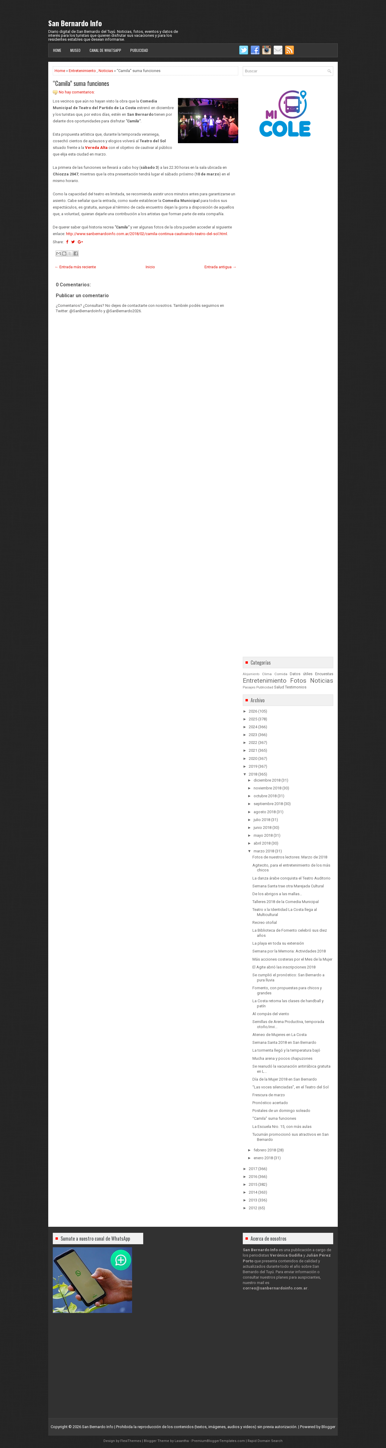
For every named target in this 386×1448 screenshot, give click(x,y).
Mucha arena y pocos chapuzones (282, 1058)
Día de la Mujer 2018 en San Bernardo (284, 1079)
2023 (253, 734)
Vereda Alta (96, 147)
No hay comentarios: (77, 92)
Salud (279, 687)
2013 (253, 1200)
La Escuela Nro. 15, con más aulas (282, 1126)
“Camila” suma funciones (81, 83)
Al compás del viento (270, 1014)
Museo (75, 50)
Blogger (328, 1426)
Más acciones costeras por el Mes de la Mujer (292, 959)
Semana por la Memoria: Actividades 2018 (289, 951)
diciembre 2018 (267, 780)
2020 (253, 758)
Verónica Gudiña (286, 1255)
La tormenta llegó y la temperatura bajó (286, 1050)
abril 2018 (262, 843)
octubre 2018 (265, 796)
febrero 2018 (265, 1150)
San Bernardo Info (75, 22)
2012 (253, 1208)
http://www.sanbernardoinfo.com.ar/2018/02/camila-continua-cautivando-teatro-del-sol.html (146, 233)
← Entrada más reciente (75, 267)
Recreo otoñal (264, 922)
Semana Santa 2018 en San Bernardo (284, 1042)
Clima (267, 674)
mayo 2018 (263, 835)
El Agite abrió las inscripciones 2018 (283, 967)
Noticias (106, 70)
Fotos (298, 680)
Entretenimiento (82, 70)
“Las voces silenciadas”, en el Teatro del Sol (290, 1087)
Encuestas (324, 674)
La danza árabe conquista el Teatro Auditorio (291, 878)
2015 (253, 1184)
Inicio (150, 267)
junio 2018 (262, 827)
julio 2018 (262, 819)
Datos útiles (301, 674)
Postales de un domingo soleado (281, 1110)
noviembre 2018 (267, 788)
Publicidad (139, 50)
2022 (253, 742)
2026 (253, 711)
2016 (253, 1176)
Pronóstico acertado (270, 1102)
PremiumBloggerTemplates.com (218, 1441)
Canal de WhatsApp (105, 50)
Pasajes (249, 687)
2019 (253, 766)
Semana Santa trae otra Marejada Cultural (288, 886)
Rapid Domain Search (265, 1441)
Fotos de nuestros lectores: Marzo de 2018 (289, 857)
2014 (253, 1192)
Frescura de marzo (268, 1095)
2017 (253, 1168)
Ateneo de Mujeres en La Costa (279, 1034)
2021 (253, 750)
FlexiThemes (130, 1441)
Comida (280, 674)
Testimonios (295, 687)
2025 (253, 719)
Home (57, 50)
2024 (253, 727)
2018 (253, 774)
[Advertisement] (145, 484)
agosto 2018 (265, 812)
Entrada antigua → (220, 267)
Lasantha (182, 1441)
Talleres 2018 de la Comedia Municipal (285, 901)
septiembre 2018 (268, 803)
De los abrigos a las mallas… (277, 894)
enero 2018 (263, 1158)
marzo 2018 (264, 851)
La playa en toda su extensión (278, 943)
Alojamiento (251, 674)
